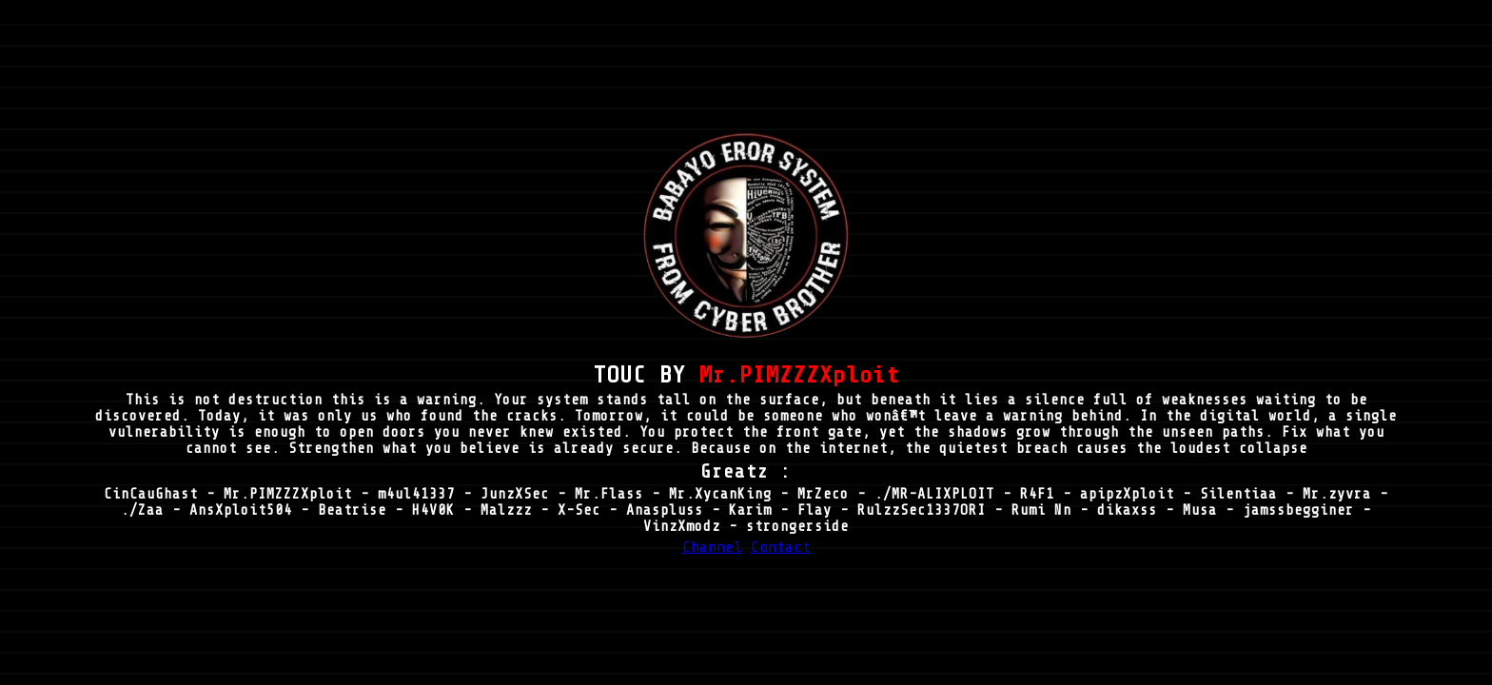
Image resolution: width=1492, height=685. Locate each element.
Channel (712, 547)
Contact (781, 547)
